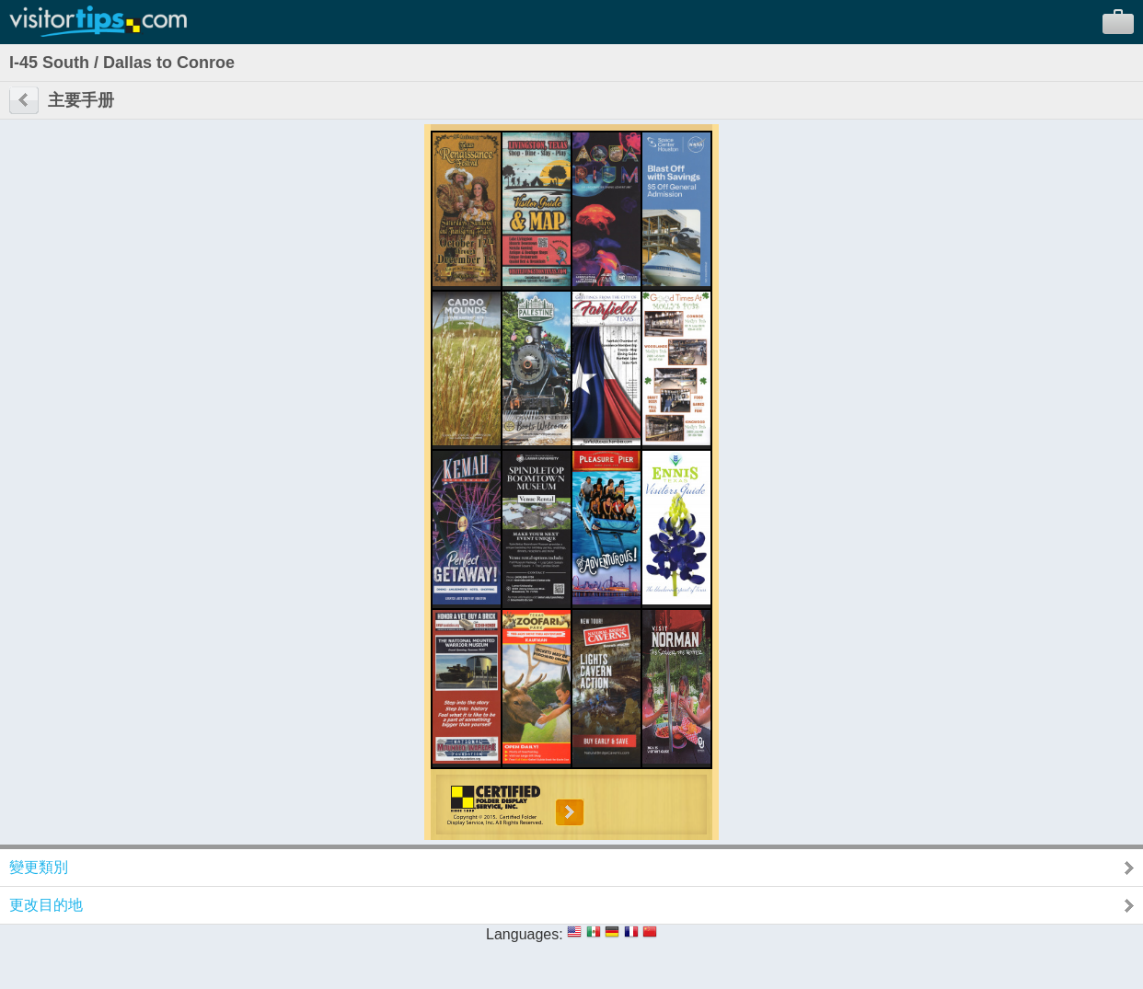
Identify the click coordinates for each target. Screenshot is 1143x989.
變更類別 (38, 867)
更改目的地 (46, 905)
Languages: (524, 934)
